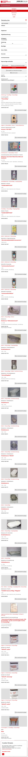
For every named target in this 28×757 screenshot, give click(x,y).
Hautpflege (9, 94)
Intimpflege (10, 727)
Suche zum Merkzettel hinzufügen (18, 65)
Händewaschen (4, 152)
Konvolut (3, 54)
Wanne (12, 316)
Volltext (3, 25)
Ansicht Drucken (14, 72)
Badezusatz (7, 236)
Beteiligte (3, 46)
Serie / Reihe (4, 50)
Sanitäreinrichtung (19, 371)
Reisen (13, 125)
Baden (2, 236)
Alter (2, 586)
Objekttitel (3, 30)
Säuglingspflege (18, 181)
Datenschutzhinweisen (7, 749)
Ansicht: (14, 75)
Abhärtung (3, 94)
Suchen (14, 67)
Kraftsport (21, 614)
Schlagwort (3, 38)
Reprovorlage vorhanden (7, 61)
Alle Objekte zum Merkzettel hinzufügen (14, 70)
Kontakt (14, 14)
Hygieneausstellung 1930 (6, 614)
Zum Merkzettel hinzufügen (20, 110)
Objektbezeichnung (5, 34)
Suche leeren (5, 65)
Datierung (3, 42)
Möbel (12, 371)
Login (14, 16)
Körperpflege (14, 94)
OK (3, 754)
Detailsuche (14, 10)
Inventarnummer (5, 57)
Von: (1, 43)
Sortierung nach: (14, 79)
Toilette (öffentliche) (20, 125)
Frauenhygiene (4, 727)
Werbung (3, 615)
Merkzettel (14, 12)
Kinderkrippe (8, 645)
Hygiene (3, 125)
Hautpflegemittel (4, 181)
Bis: (12, 43)
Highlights (14, 8)
